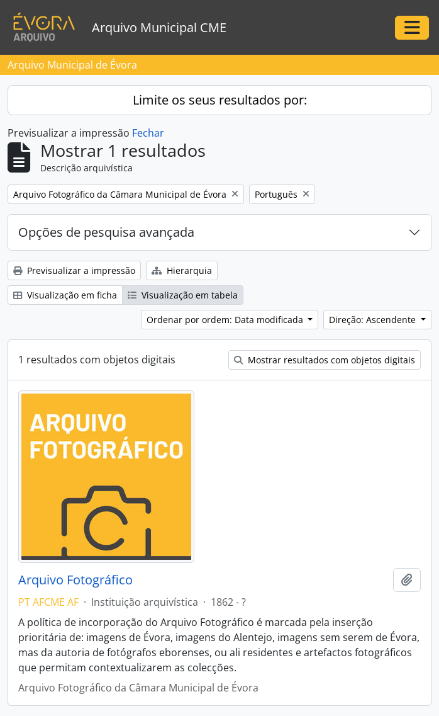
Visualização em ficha (65, 295)
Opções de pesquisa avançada (106, 232)
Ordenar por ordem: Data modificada (226, 320)
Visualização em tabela (183, 295)
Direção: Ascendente (373, 320)
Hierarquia (182, 270)
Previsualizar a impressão (74, 270)
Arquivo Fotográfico (75, 580)
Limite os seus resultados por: (220, 99)
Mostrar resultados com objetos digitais (324, 360)
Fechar (148, 133)
